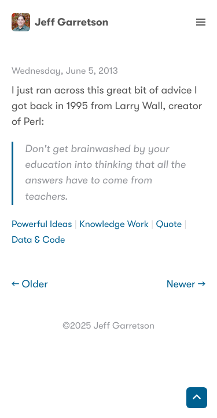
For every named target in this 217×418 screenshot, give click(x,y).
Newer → (186, 284)
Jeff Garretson (60, 22)
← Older (30, 284)
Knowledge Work (114, 224)
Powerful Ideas (42, 224)
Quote (169, 224)
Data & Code (38, 240)
